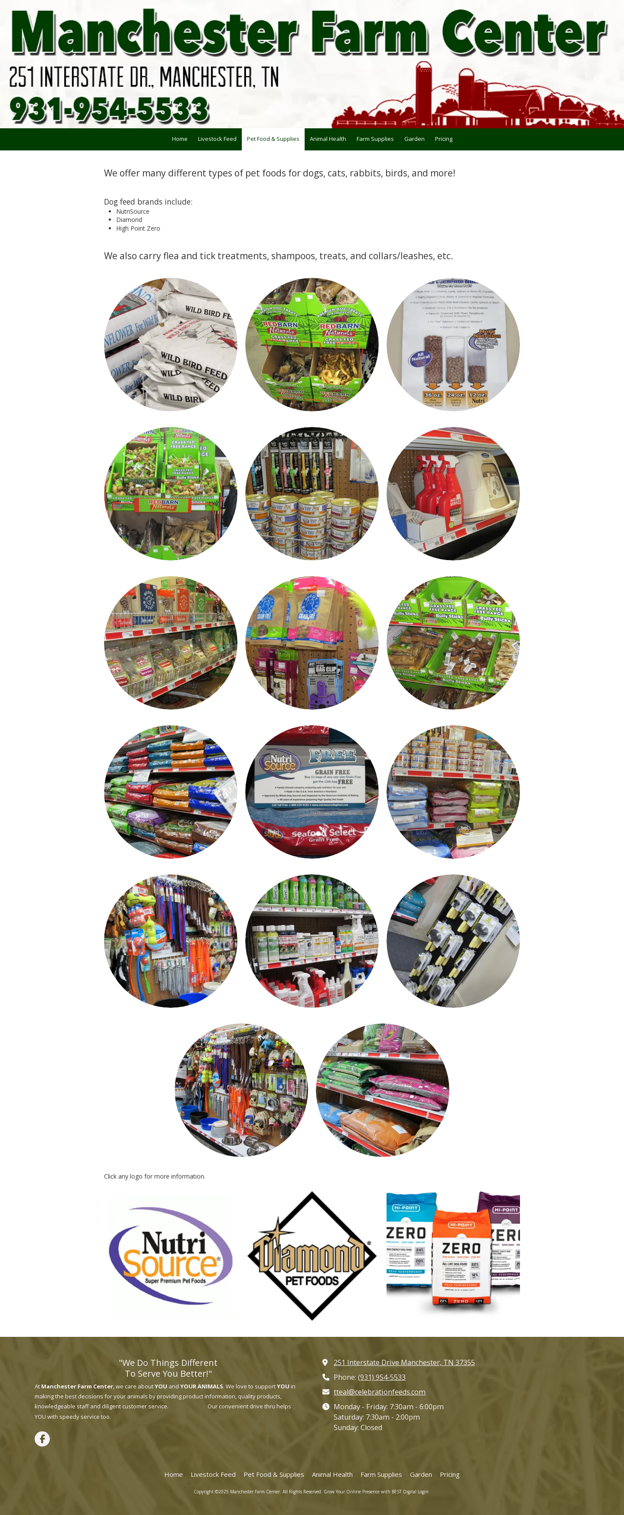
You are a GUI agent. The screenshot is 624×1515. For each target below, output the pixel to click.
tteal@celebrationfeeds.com (380, 1392)
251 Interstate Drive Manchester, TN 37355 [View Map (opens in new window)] (404, 1362)
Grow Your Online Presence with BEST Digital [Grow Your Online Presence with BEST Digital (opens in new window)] (370, 1492)
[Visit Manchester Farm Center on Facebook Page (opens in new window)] (42, 1439)
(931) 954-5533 (382, 1377)
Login (423, 1492)
